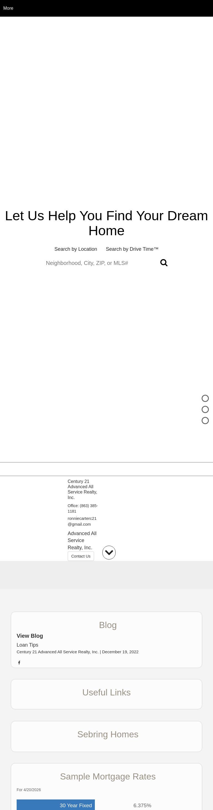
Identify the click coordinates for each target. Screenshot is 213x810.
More (8, 8)
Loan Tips (27, 645)
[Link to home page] (106, 8)
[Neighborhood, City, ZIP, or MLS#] (107, 263)
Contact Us (80, 556)
